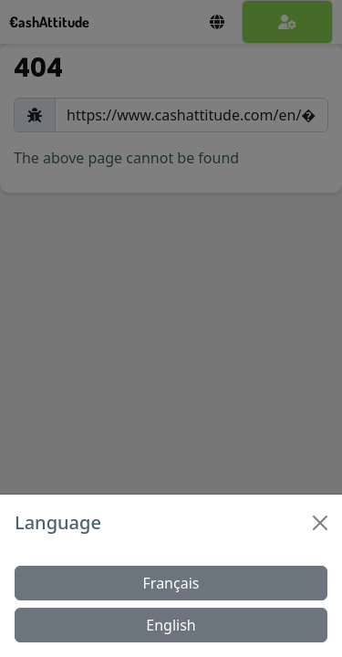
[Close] (320, 522)
